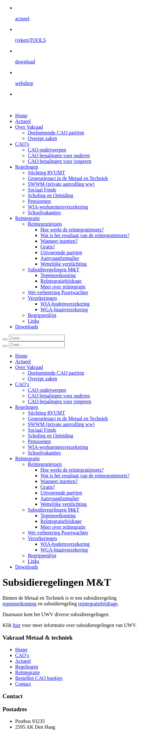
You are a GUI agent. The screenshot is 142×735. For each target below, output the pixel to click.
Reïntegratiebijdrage (61, 281)
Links (33, 321)
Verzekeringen (42, 298)
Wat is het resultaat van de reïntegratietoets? (84, 235)
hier (17, 625)
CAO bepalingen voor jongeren (59, 161)
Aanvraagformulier (59, 258)
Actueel (23, 121)
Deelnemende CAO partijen (56, 132)
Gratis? (47, 246)
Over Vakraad (29, 127)
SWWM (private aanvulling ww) (61, 184)
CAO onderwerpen (47, 149)
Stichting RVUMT (46, 172)
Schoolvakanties (44, 212)
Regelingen (26, 167)
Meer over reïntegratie (63, 286)
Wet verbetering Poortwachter (58, 292)
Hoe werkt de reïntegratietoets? (72, 229)
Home (21, 115)
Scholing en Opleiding (50, 195)
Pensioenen (39, 201)
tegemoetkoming (20, 603)
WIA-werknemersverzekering (58, 207)
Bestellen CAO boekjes (38, 678)
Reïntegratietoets (45, 224)
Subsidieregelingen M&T (53, 269)
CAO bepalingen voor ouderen (59, 155)
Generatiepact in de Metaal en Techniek (68, 178)
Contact (23, 684)
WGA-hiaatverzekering (64, 309)
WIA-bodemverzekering (65, 303)
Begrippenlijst (42, 315)
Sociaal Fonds (42, 189)
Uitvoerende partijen (61, 252)
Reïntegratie (27, 218)
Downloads (26, 326)
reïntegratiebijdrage (98, 603)
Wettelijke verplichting (63, 264)
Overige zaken (42, 138)
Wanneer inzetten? (59, 241)
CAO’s (22, 144)
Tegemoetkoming (58, 275)
